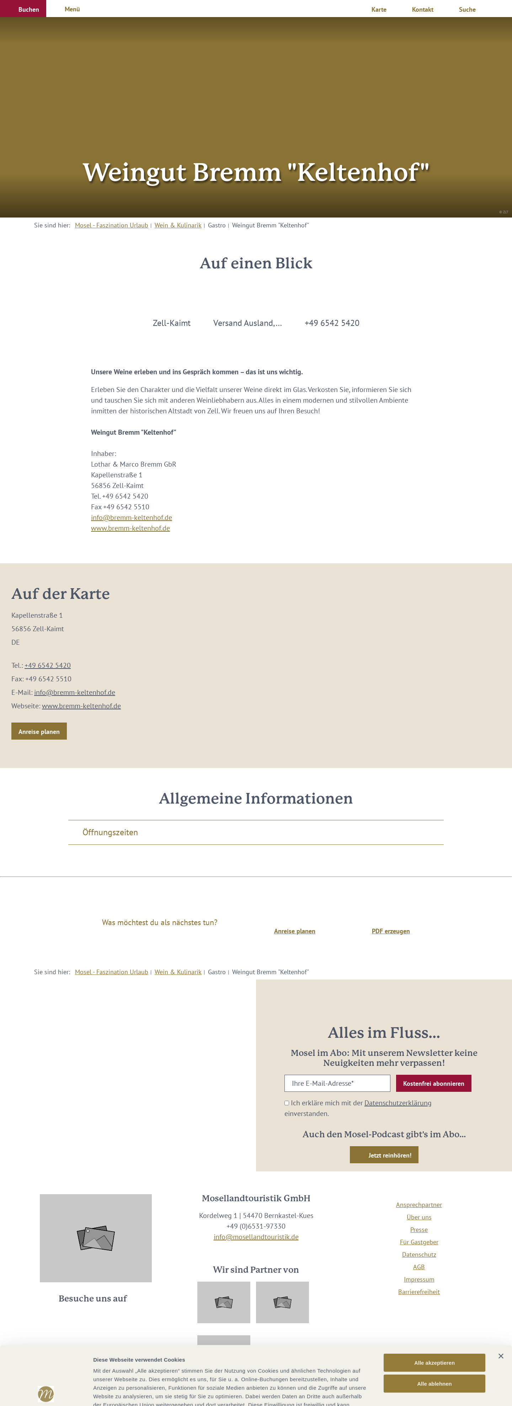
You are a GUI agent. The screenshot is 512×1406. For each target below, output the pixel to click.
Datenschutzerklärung (398, 1102)
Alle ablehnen (434, 1325)
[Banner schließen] (500, 1297)
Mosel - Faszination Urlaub (111, 225)
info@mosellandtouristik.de (256, 1236)
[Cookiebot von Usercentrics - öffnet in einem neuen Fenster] (46, 1392)
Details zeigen (378, 1392)
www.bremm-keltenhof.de (130, 528)
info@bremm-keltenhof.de (131, 517)
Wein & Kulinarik (178, 225)
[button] (23, 8)
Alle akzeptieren (434, 1304)
